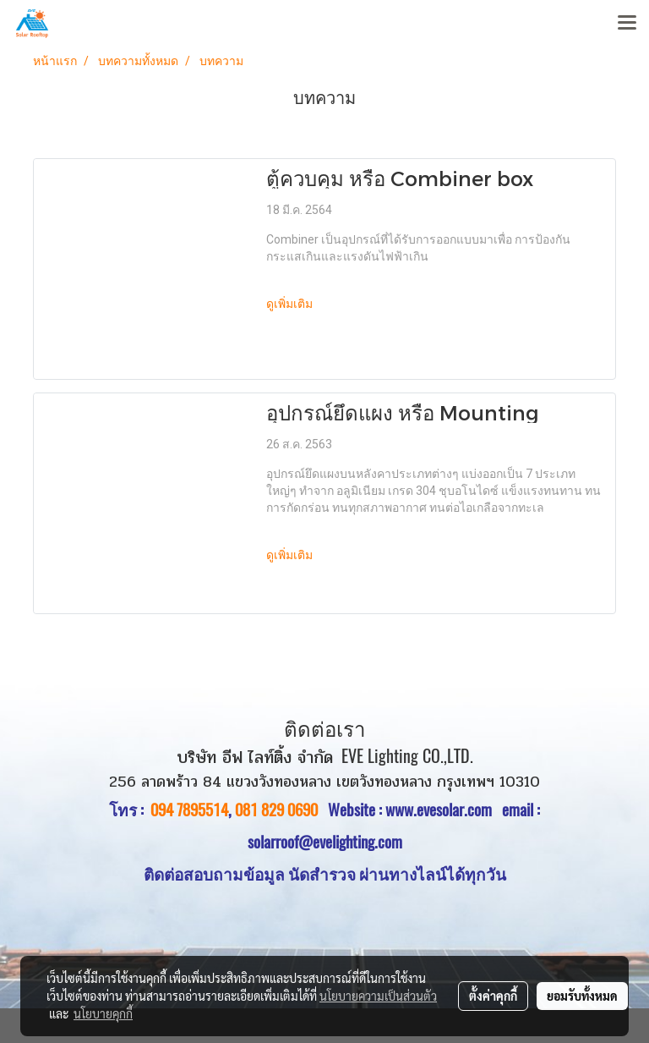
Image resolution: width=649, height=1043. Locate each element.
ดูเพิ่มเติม (291, 304)
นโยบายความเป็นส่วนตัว (378, 995)
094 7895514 (189, 810)
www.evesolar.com (443, 810)
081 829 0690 (276, 810)
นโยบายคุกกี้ (103, 1013)
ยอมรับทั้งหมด (582, 995)
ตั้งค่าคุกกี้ (493, 995)
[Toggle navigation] (627, 23)
